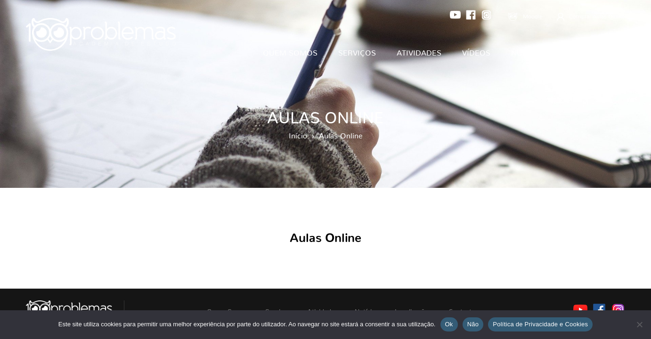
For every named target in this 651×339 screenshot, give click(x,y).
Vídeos (476, 51)
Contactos (601, 79)
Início (298, 134)
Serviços (357, 51)
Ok (449, 324)
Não (473, 324)
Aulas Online (341, 134)
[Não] (639, 324)
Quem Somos (290, 51)
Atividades (419, 51)
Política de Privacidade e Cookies (540, 324)
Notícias (529, 51)
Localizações (596, 51)
